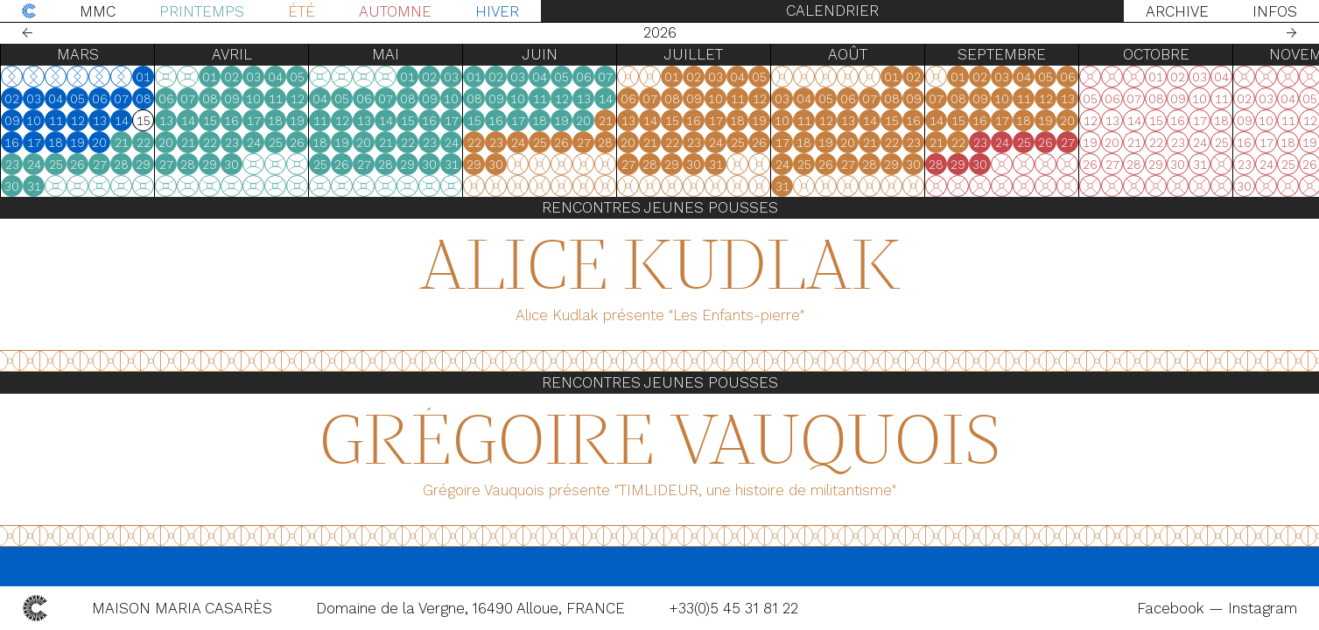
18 (60, 143)
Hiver (497, 11)
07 (126, 99)
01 (148, 77)
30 (171, 186)
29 (302, 165)
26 (82, 165)
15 (149, 121)
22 (149, 143)
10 (39, 121)
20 (104, 143)
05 (82, 99)
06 (105, 99)
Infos (1274, 11)
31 (193, 186)
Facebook (1173, 608)
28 (126, 165)
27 (105, 165)
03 (39, 99)
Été (301, 11)
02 (17, 99)
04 (60, 99)
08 (149, 99)
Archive (1177, 11)
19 (82, 143)
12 (83, 121)
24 (39, 165)
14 (127, 121)
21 (127, 143)
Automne (395, 11)
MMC (98, 11)
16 (17, 143)
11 (61, 121)
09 (17, 121)
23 (18, 165)
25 (61, 165)
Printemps (201, 11)
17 (39, 143)
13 (105, 121)
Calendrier (832, 10)
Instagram (1262, 608)
